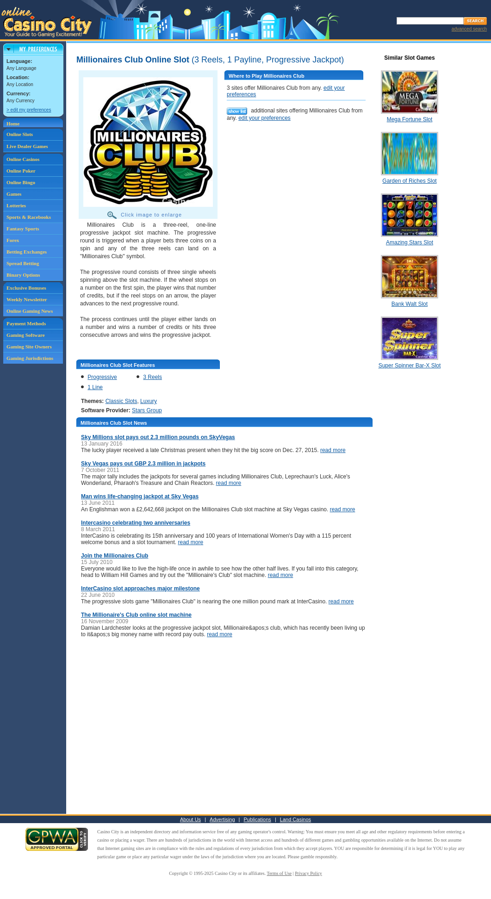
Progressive (102, 377)
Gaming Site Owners (29, 346)
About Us (190, 819)
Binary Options (23, 275)
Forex (12, 240)
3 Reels (152, 377)
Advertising (222, 819)
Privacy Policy (308, 873)
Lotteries (16, 205)
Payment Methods (26, 323)
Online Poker (21, 171)
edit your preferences (264, 118)
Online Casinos (22, 159)
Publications (257, 819)
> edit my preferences (28, 109)
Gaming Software (25, 335)
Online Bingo (20, 182)
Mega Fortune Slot (410, 119)
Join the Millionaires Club (114, 555)
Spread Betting (22, 263)
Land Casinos (295, 819)
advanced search (469, 28)
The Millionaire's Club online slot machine (136, 615)
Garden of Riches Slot (409, 181)
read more (333, 450)
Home (12, 123)
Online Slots (19, 134)
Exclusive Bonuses (26, 288)
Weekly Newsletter (26, 299)
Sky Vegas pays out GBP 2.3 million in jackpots (143, 463)
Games (13, 194)
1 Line (95, 387)
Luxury (148, 401)
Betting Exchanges (26, 251)
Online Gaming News (29, 311)
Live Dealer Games (27, 146)
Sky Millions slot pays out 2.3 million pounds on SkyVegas (158, 437)
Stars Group (147, 410)
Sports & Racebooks (28, 217)
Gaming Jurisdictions (29, 358)
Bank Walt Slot (410, 304)
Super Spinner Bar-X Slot (410, 365)
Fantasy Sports (22, 228)
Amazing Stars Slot (409, 242)
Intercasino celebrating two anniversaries (135, 523)
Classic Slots (121, 401)
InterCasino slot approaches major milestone (140, 588)
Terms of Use (279, 873)
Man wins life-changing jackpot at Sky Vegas (140, 496)
